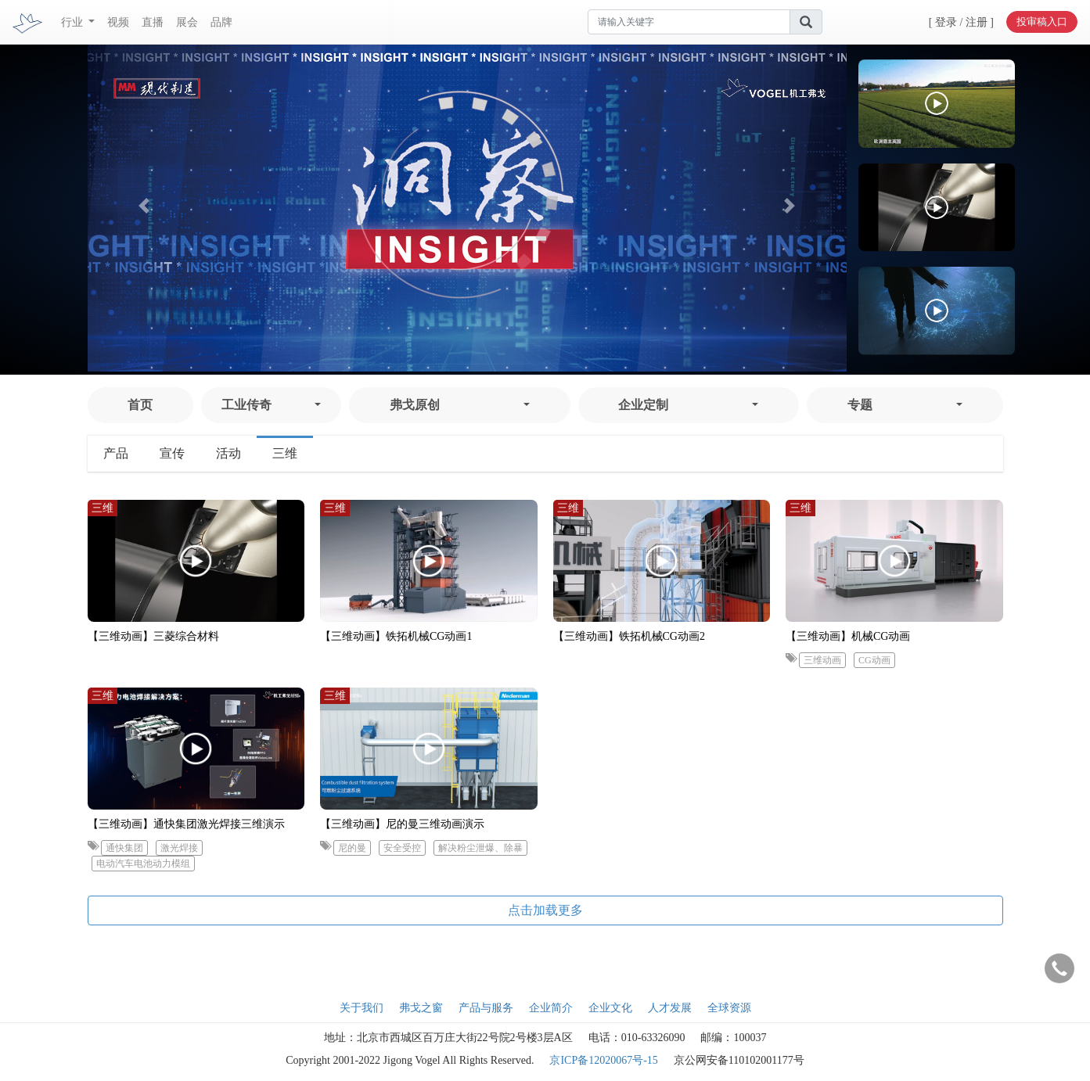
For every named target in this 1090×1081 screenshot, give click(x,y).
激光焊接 (179, 847)
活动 (228, 453)
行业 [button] (73, 22)
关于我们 (361, 1008)
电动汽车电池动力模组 (143, 863)
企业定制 (643, 404)
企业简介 (551, 1008)
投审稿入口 (1041, 21)
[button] (145, 205)
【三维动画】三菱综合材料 (153, 636)
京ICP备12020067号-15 (603, 1060)
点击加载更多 (545, 910)
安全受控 (402, 847)
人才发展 (670, 1008)
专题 (859, 404)
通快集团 (124, 847)
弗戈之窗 (421, 1008)
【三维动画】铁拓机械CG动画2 (629, 636)
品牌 (221, 22)
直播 (153, 22)
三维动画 (822, 660)
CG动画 (874, 660)
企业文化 (610, 1008)
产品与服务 (486, 1008)
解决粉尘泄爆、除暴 (480, 847)
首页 (140, 404)
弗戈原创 (415, 404)
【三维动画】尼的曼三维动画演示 (402, 824)
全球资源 (729, 1008)
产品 (115, 453)
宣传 (172, 453)
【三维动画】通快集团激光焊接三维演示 (186, 824)
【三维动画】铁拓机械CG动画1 (396, 636)
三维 (284, 453)
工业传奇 (246, 404)
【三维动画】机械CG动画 (848, 636)
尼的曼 (352, 847)
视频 (118, 22)
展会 (187, 22)
